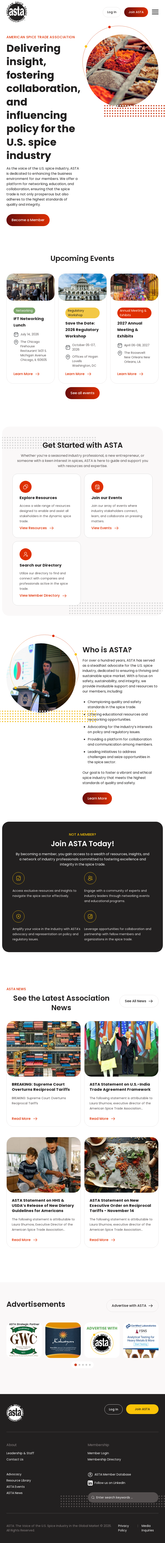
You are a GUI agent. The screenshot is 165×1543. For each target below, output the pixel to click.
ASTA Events (15, 1487)
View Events (105, 528)
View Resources (37, 528)
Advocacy (13, 1474)
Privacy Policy (123, 1528)
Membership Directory (104, 1459)
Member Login (98, 1453)
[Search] (125, 1497)
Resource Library (18, 1480)
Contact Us (14, 1459)
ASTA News (14, 1493)
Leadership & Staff (20, 1453)
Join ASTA (142, 1409)
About (11, 1444)
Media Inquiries (148, 1528)
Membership (98, 1444)
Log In (113, 1409)
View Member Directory (43, 595)
